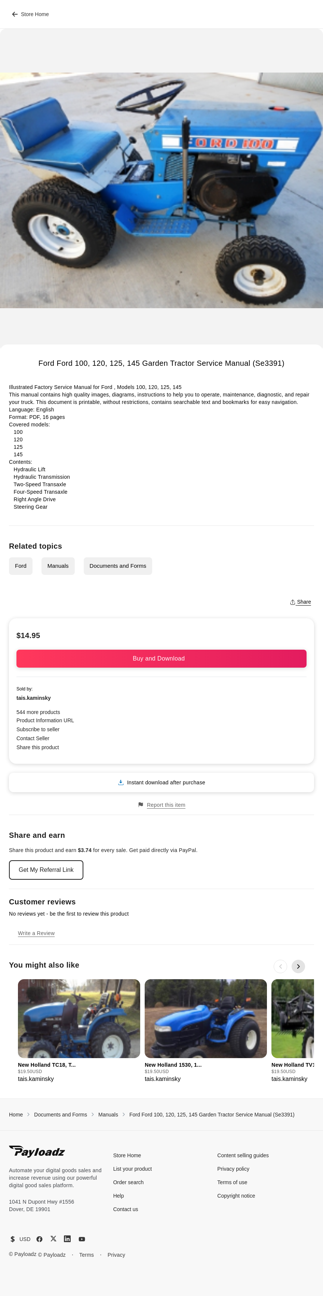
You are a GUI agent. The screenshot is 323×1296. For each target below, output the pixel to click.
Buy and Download (161, 658)
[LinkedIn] (67, 1238)
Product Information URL (45, 720)
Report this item (161, 805)
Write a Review (36, 933)
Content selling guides (243, 1155)
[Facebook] (39, 1239)
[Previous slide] (280, 966)
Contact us (125, 1209)
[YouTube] (82, 1239)
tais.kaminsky (33, 698)
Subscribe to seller (37, 729)
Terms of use (232, 1182)
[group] (79, 1031)
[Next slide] (298, 966)
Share (300, 602)
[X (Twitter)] (53, 1238)
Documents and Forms (118, 566)
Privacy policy (233, 1169)
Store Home (30, 14)
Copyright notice (236, 1196)
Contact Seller (32, 738)
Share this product (37, 747)
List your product (132, 1169)
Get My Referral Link (46, 870)
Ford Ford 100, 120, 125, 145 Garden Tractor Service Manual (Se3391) (212, 1115)
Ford (21, 566)
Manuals (58, 566)
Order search (128, 1182)
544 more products (38, 712)
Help (118, 1196)
